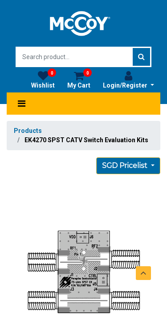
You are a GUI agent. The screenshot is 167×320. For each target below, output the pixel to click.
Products (28, 130)
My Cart (79, 79)
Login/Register (128, 79)
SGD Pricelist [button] (125, 165)
